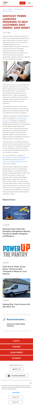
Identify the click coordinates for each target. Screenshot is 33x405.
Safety (16, 341)
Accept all (15, 398)
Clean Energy (16, 352)
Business (16, 358)
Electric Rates (7, 381)
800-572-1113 (17, 369)
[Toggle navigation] (29, 3)
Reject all (15, 403)
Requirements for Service (22, 381)
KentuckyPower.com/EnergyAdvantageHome (16, 157)
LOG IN (22, 3)
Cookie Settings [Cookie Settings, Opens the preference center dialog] (16, 393)
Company (16, 346)
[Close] (31, 384)
